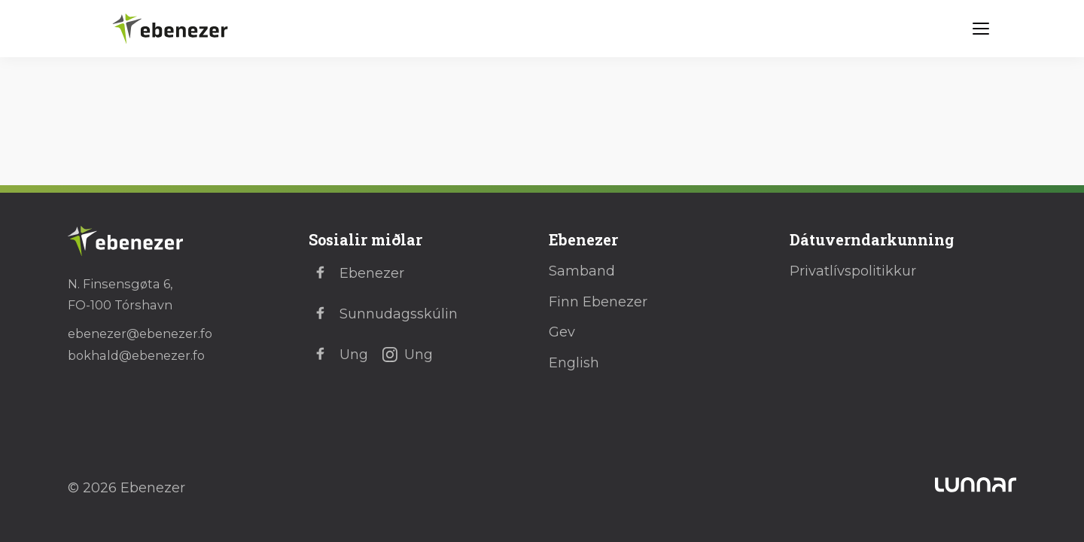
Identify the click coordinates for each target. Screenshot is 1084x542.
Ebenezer (356, 273)
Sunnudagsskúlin (383, 314)
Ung (338, 355)
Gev (562, 332)
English (574, 363)
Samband (582, 271)
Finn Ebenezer (598, 302)
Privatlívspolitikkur (853, 271)
